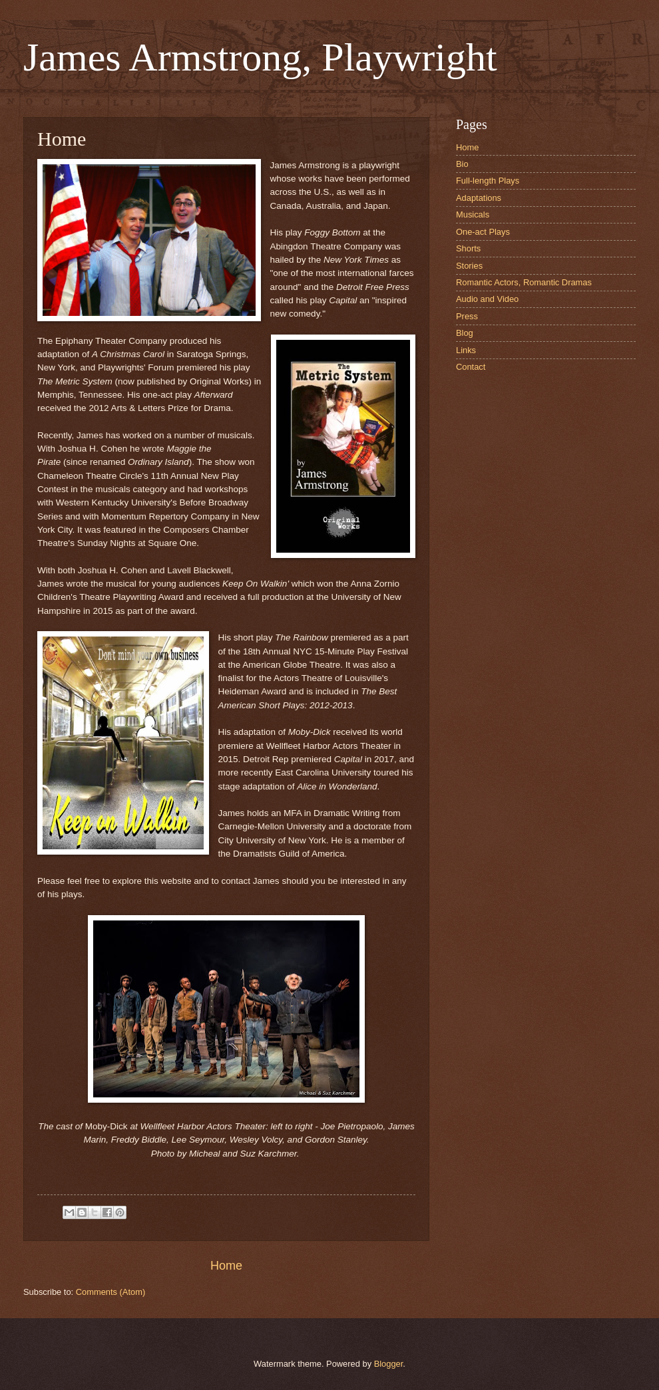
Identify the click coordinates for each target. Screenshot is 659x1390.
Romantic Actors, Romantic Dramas (524, 282)
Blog (464, 333)
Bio (462, 164)
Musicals (472, 214)
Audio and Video (487, 299)
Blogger (388, 1364)
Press (467, 316)
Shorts (468, 248)
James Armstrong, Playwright (260, 57)
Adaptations (478, 198)
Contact (470, 367)
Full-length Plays (487, 181)
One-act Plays (483, 232)
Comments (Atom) (110, 1292)
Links (466, 350)
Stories (469, 266)
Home (226, 1265)
